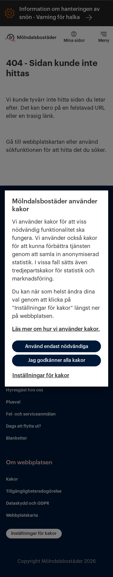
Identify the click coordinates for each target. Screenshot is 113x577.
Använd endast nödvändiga (56, 346)
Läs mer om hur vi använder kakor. (56, 329)
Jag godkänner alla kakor (56, 360)
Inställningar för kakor (40, 375)
